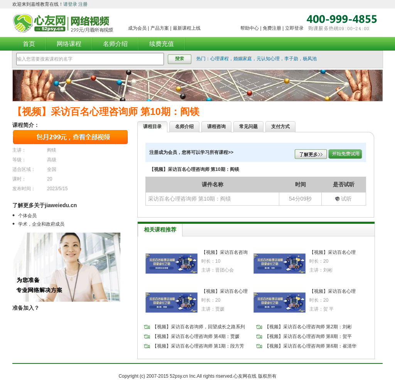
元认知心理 (268, 58)
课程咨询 (216, 126)
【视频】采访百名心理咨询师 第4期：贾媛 (196, 336)
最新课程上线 (187, 28)
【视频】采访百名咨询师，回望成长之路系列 (198, 326)
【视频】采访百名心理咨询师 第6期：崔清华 (310, 346)
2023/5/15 (57, 188)
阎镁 (51, 150)
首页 (29, 44)
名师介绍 (115, 44)
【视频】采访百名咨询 (224, 252)
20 (49, 179)
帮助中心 (249, 28)
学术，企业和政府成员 (41, 224)
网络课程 (69, 44)
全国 (51, 169)
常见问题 (248, 126)
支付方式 (280, 126)
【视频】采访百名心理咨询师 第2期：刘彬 (308, 326)
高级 (51, 159)
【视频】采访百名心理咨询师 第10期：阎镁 (105, 111)
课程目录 (152, 126)
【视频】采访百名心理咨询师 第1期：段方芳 (198, 346)
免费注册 (272, 28)
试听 (343, 199)
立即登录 (294, 28)
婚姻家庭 (242, 58)
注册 (83, 4)
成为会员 (137, 28)
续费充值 (161, 44)
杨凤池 (310, 58)
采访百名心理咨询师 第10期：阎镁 (189, 199)
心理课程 (219, 58)
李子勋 (291, 58)
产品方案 (159, 28)
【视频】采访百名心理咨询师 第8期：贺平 (308, 336)
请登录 (70, 4)
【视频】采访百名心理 (332, 252)
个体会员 (27, 215)
